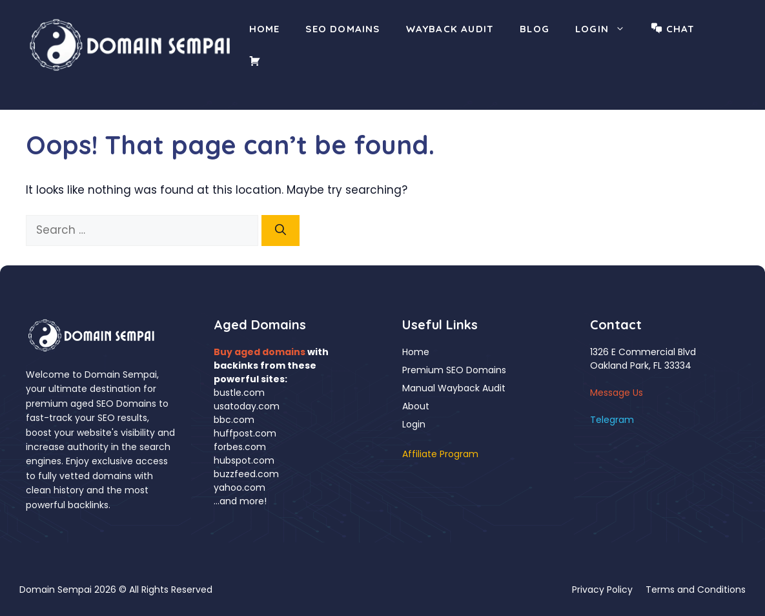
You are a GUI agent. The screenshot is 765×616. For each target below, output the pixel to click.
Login (606, 29)
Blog (534, 29)
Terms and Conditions (696, 589)
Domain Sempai (55, 589)
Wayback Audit (450, 29)
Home (264, 29)
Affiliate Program (440, 453)
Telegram (612, 419)
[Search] (280, 230)
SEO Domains (342, 29)
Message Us (616, 392)
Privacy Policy (602, 589)
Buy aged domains (259, 351)
